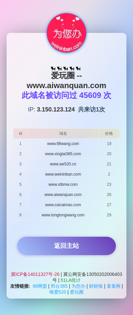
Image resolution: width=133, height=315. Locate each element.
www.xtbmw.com (63, 184)
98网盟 (40, 286)
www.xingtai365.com (63, 154)
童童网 (113, 286)
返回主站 (66, 246)
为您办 (78, 286)
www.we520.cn (63, 164)
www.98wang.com (63, 143)
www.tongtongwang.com (63, 215)
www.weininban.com (63, 174)
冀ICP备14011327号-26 (36, 274)
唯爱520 (57, 292)
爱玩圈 (77, 292)
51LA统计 (71, 280)
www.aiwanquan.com (63, 194)
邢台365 (59, 286)
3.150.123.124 (56, 109)
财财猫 (96, 286)
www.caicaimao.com (63, 205)
